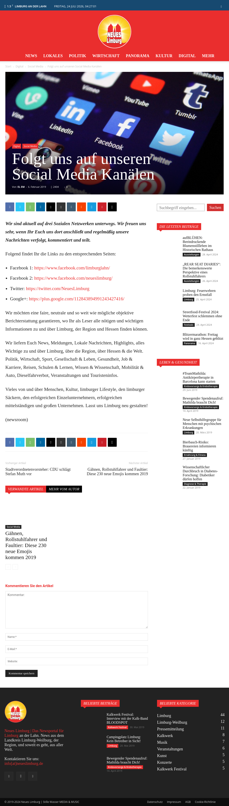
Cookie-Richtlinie (205, 802)
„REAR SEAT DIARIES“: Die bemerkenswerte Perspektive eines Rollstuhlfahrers (202, 270)
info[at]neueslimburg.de (23, 763)
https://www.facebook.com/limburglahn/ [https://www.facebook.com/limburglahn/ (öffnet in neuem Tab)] (72, 268)
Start (8, 66)
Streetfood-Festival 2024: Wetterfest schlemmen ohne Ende (202, 316)
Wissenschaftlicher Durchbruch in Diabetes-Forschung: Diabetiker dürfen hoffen (200, 473)
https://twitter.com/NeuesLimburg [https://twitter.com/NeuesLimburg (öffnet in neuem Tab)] (57, 288)
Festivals (188, 324)
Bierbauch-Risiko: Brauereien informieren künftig (199, 446)
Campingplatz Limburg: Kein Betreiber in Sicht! (124, 739)
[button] (221, 6)
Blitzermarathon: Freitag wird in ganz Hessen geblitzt (203, 336)
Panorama (137, 56)
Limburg (188, 299)
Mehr (208, 56)
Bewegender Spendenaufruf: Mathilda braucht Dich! (203, 400)
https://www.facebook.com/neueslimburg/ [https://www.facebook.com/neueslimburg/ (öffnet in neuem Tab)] (73, 278)
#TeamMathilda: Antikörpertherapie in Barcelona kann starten (199, 377)
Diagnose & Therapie (195, 483)
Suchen (215, 207)
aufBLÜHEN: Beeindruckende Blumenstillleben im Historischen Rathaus (198, 244)
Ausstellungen (191, 254)
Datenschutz (155, 802)
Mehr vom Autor (64, 489)
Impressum (174, 802)
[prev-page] (8, 567)
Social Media (35, 66)
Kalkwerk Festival (117, 727)
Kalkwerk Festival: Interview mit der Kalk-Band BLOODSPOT (127, 718)
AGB (188, 802)
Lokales (53, 56)
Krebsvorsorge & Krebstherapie (201, 386)
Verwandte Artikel (25, 489)
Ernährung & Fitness (195, 455)
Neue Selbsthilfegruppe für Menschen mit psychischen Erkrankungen (202, 424)
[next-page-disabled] (15, 567)
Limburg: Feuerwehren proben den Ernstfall (199, 293)
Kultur (164, 56)
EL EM (21, 186)
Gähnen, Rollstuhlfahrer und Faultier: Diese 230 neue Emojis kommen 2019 (117, 471)
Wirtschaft (105, 56)
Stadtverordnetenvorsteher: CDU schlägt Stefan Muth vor (38, 471)
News (31, 56)
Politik (77, 56)
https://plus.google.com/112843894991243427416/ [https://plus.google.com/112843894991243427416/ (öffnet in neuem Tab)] (77, 298)
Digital (187, 56)
